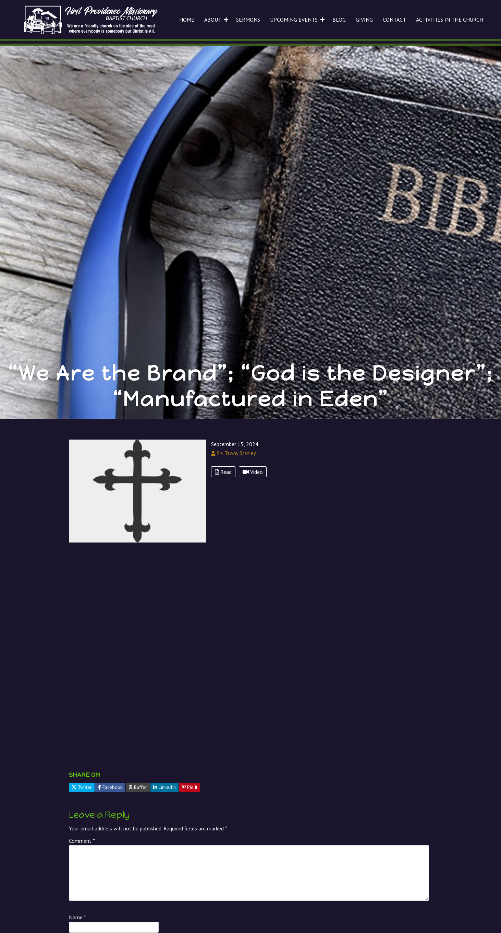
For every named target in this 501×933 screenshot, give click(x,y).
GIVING (364, 19)
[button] (226, 19)
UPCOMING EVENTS (294, 19)
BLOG (339, 19)
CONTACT (394, 19)
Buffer (138, 787)
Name (77, 917)
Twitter (82, 787)
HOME (186, 19)
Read (223, 471)
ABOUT (212, 19)
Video (253, 471)
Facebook (110, 787)
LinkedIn (164, 787)
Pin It (189, 787)
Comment (82, 840)
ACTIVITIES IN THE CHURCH (449, 19)
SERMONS (248, 19)
